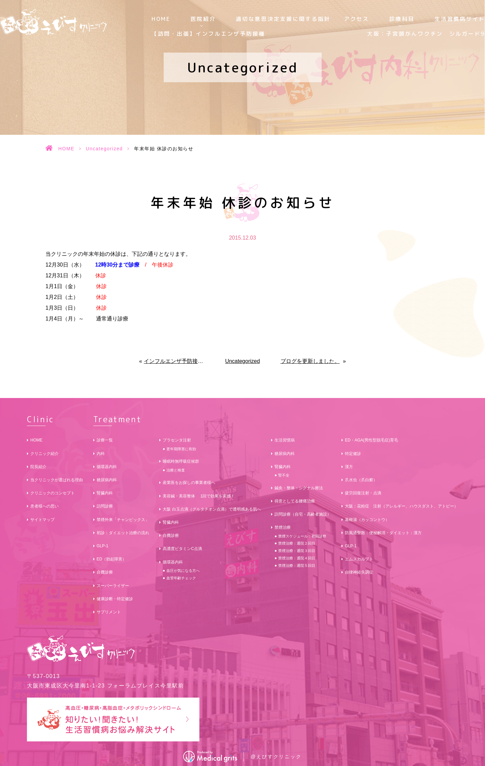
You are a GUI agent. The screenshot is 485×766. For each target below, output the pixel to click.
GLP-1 (102, 546)
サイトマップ (42, 519)
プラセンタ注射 (177, 440)
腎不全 (283, 475)
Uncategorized (104, 148)
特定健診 (353, 453)
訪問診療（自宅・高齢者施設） (302, 514)
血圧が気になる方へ (183, 571)
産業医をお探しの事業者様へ (189, 482)
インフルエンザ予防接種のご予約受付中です (175, 361)
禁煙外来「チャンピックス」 (123, 519)
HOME (161, 19)
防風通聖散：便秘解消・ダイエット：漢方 (383, 532)
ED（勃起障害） (112, 559)
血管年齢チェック (181, 578)
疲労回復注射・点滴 (363, 493)
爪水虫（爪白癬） (361, 480)
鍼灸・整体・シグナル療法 (298, 488)
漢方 (349, 466)
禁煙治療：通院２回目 (296, 543)
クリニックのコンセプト (52, 493)
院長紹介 (38, 466)
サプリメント (109, 612)
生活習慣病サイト (459, 19)
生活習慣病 (284, 440)
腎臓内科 (105, 493)
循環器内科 (107, 466)
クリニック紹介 (44, 453)
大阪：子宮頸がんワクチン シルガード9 (426, 33)
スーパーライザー (113, 585)
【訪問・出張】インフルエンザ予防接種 (208, 33)
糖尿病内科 (107, 480)
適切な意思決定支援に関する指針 (283, 19)
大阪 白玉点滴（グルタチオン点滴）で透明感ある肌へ (212, 509)
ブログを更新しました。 (310, 361)
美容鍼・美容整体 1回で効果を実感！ (199, 496)
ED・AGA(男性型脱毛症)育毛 (371, 440)
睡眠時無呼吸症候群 (181, 461)
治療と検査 (175, 470)
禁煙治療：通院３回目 (296, 551)
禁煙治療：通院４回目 (296, 558)
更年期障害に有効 (181, 449)
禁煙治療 (282, 527)
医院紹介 (203, 19)
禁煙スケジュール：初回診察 (302, 536)
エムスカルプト (359, 559)
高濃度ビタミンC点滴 (182, 548)
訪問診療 (105, 506)
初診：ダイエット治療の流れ (123, 532)
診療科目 (402, 19)
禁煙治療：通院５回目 (296, 565)
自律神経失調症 (359, 572)
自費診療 (105, 572)
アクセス (356, 19)
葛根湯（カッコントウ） (367, 519)
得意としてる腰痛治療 (294, 501)
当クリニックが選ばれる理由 (56, 480)
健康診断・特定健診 (115, 598)
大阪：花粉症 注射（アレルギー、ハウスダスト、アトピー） (401, 506)
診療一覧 (105, 440)
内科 (101, 453)
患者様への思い (44, 506)
